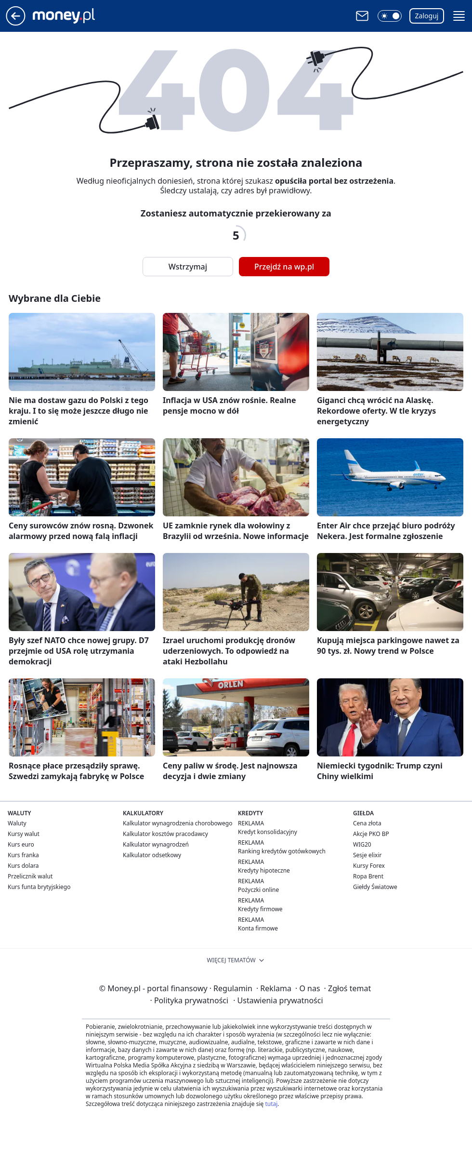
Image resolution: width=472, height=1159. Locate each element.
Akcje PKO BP (371, 834)
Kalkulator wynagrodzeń (156, 844)
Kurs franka (23, 855)
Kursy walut (23, 834)
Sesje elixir (367, 855)
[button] (390, 16)
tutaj (271, 1104)
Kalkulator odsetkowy (152, 855)
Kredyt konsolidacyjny (267, 832)
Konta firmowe (258, 928)
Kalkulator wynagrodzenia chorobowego (177, 823)
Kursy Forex (369, 866)
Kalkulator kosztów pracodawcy (165, 834)
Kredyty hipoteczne (264, 870)
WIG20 (362, 844)
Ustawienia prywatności (278, 1000)
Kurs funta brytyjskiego (39, 887)
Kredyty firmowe (260, 909)
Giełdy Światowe (375, 887)
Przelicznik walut (30, 876)
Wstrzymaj (188, 266)
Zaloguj (427, 15)
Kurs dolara (23, 866)
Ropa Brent (368, 876)
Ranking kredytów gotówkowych (282, 851)
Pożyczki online (258, 890)
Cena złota (367, 823)
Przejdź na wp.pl (284, 266)
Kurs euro (21, 844)
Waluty (17, 823)
